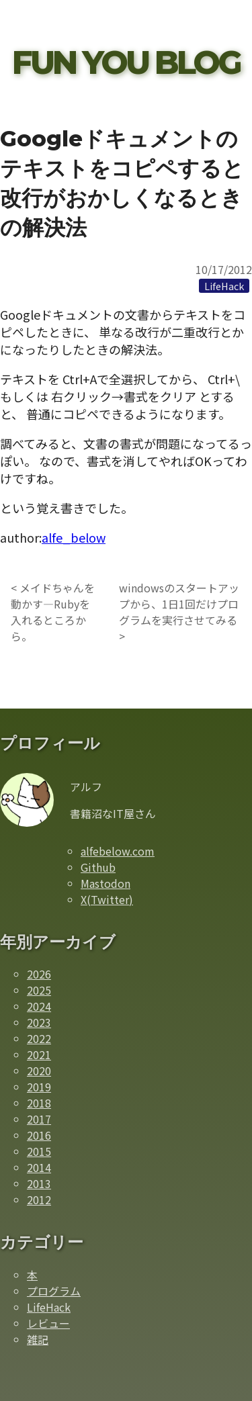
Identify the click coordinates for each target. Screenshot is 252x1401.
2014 (39, 1167)
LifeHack (49, 1307)
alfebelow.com (118, 851)
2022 (39, 1038)
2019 (39, 1087)
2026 (39, 974)
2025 (39, 990)
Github (98, 867)
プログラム (54, 1291)
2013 (39, 1183)
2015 (39, 1151)
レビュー (48, 1323)
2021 (39, 1054)
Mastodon (105, 883)
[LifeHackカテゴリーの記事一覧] (224, 285)
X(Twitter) (107, 899)
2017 (39, 1119)
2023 (39, 1022)
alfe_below (74, 537)
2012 (39, 1199)
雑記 (37, 1339)
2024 (39, 1006)
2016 (39, 1135)
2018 (39, 1103)
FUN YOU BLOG (126, 62)
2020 (39, 1071)
